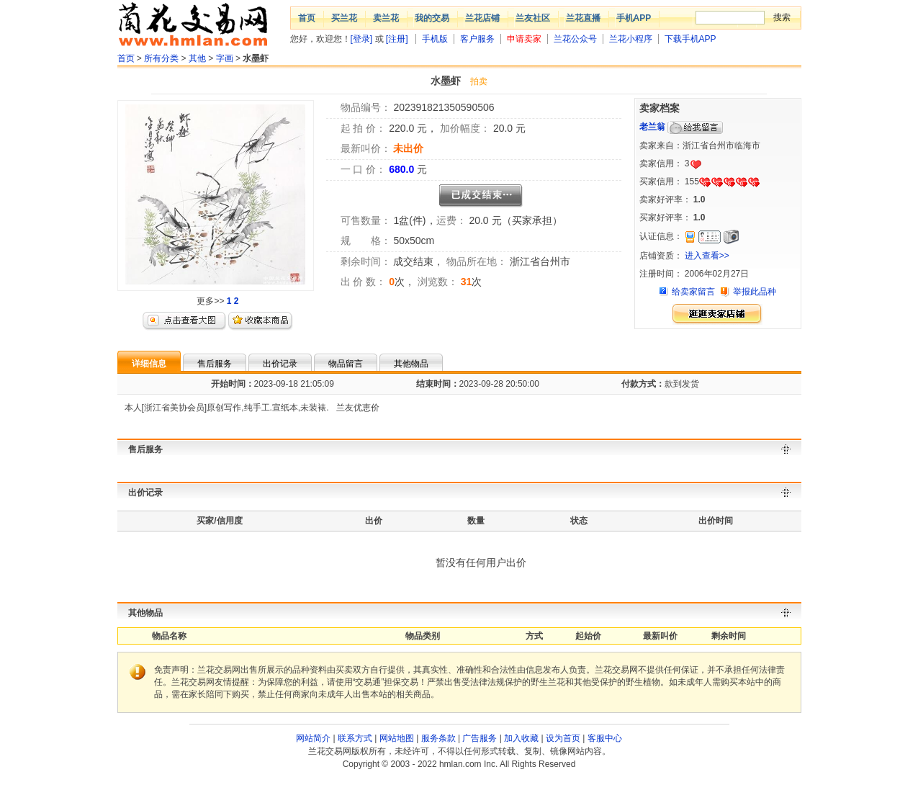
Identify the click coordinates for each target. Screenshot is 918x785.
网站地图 (396, 738)
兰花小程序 (630, 39)
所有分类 (161, 58)
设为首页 (563, 738)
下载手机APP (690, 39)
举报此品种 (754, 292)
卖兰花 (386, 18)
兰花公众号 (575, 39)
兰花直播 (583, 18)
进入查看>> (707, 256)
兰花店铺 (482, 18)
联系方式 (355, 738)
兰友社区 (533, 18)
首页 (306, 18)
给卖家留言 (693, 292)
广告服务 (479, 738)
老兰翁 (652, 127)
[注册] (397, 39)
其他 (197, 58)
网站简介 (313, 738)
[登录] (362, 39)
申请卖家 (524, 39)
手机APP (634, 18)
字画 (224, 58)
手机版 (435, 39)
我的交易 (432, 18)
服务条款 (438, 738)
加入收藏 (521, 738)
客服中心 (605, 738)
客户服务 (477, 39)
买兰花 (344, 18)
